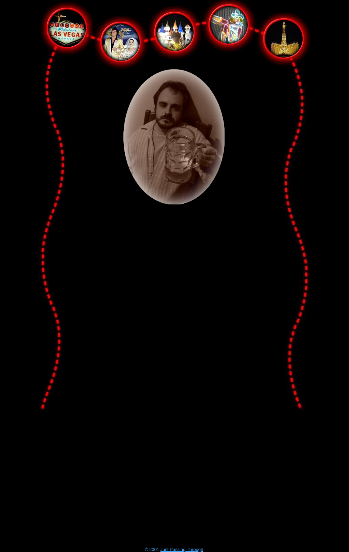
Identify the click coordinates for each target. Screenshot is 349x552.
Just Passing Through (182, 549)
